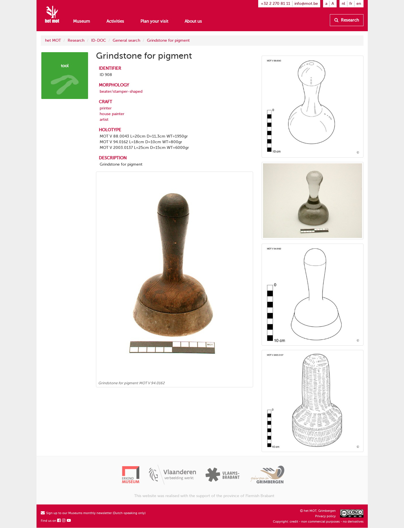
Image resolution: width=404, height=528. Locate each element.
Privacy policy (325, 516)
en (358, 3)
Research (346, 20)
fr (350, 3)
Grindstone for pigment (168, 40)
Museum (81, 21)
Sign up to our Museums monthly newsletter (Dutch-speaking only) (93, 513)
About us (193, 21)
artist (104, 119)
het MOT (53, 40)
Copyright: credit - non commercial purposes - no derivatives (318, 521)
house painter (112, 114)
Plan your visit (154, 21)
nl (343, 3)
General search (126, 40)
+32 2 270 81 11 (275, 3)
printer (106, 108)
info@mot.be (306, 3)
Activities (115, 21)
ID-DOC (98, 40)
